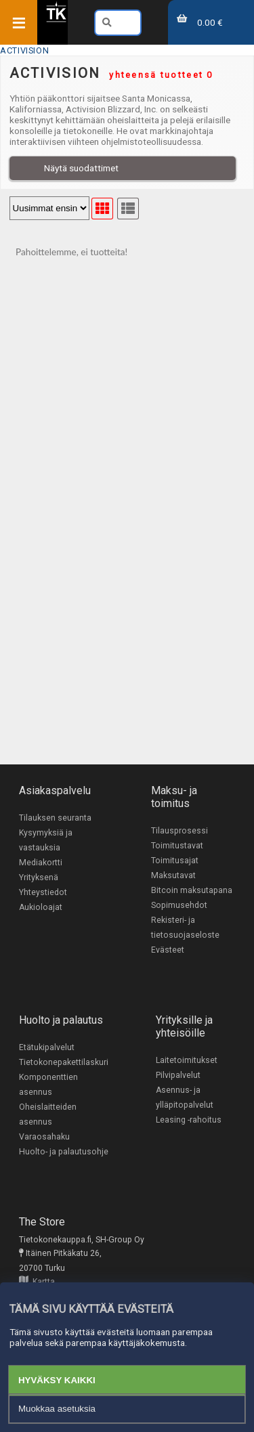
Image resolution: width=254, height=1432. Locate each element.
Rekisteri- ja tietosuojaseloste (185, 927)
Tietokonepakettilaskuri (63, 1062)
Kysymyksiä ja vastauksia (45, 840)
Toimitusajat (174, 860)
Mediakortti (40, 862)
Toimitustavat (177, 845)
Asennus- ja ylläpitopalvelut (184, 1097)
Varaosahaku (44, 1137)
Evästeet (167, 950)
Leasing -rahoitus (188, 1120)
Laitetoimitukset (186, 1060)
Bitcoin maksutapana (191, 890)
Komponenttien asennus (48, 1084)
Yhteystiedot (43, 892)
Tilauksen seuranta (55, 818)
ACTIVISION (24, 50)
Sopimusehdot (179, 905)
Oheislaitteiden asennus (48, 1114)
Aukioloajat (40, 907)
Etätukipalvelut (47, 1047)
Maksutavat (173, 875)
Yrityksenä (38, 877)
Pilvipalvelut (178, 1075)
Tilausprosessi (179, 831)
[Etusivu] (56, 19)
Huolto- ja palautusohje (63, 1151)
